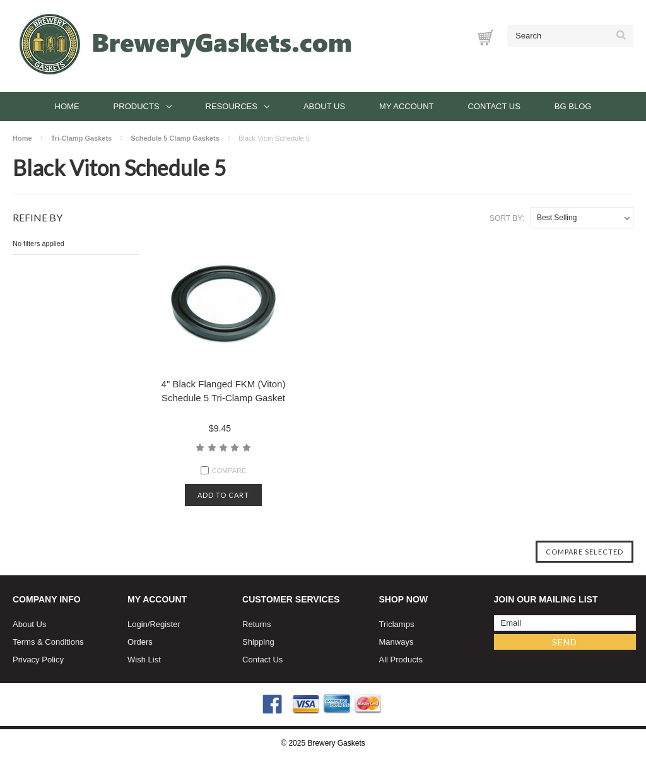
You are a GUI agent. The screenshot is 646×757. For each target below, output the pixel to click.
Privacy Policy (38, 659)
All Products (401, 659)
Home (67, 106)
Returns (256, 624)
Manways (396, 642)
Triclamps (396, 624)
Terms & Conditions (48, 642)
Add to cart (223, 495)
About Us (324, 106)
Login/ (138, 624)
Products (143, 106)
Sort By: (507, 218)
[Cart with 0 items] (485, 37)
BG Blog (573, 106)
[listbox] (582, 217)
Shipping (258, 642)
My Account (406, 106)
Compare (224, 470)
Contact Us (494, 106)
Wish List (144, 659)
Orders (140, 642)
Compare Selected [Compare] (584, 552)
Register (165, 624)
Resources (237, 106)
